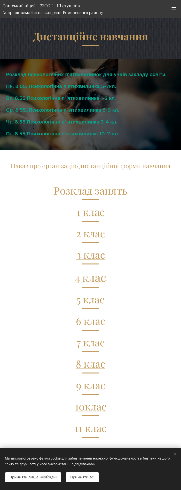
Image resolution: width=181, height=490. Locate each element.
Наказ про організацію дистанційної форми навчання (91, 165)
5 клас (90, 299)
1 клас (90, 212)
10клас (90, 406)
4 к (81, 278)
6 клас (90, 321)
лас (97, 277)
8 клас (90, 363)
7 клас (91, 342)
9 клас (90, 385)
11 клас (90, 428)
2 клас (90, 233)
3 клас (90, 254)
